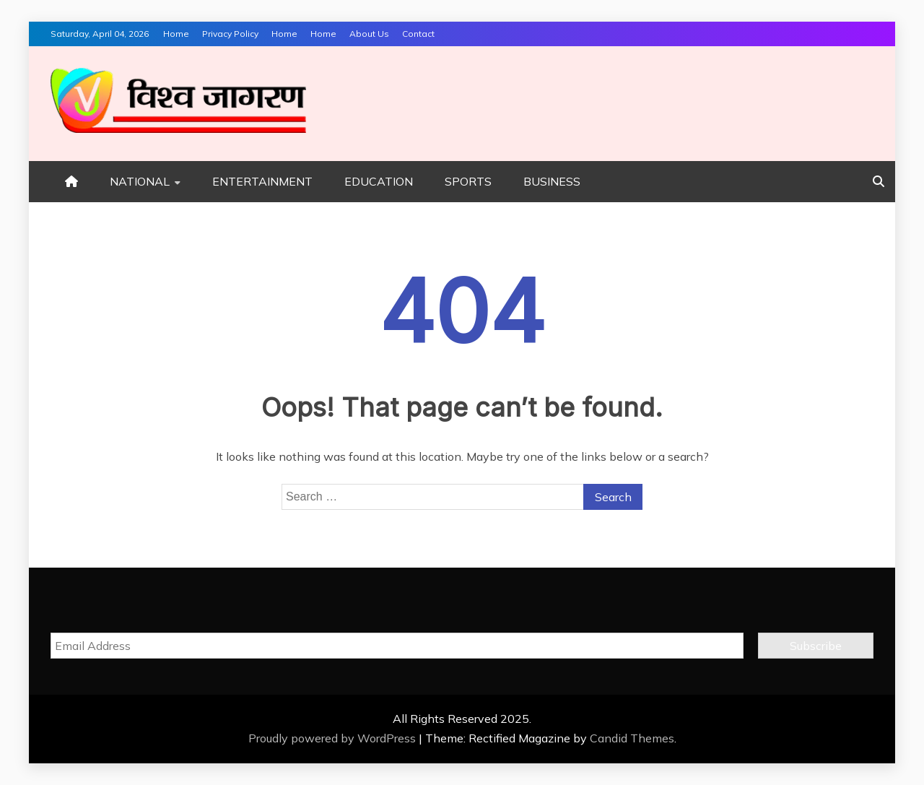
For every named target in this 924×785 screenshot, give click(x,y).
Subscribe (816, 645)
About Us (369, 33)
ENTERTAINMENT (262, 181)
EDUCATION (378, 181)
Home (176, 33)
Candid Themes (632, 738)
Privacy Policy (230, 33)
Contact (418, 33)
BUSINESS (551, 181)
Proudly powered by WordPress (333, 738)
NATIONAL (140, 181)
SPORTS (468, 181)
